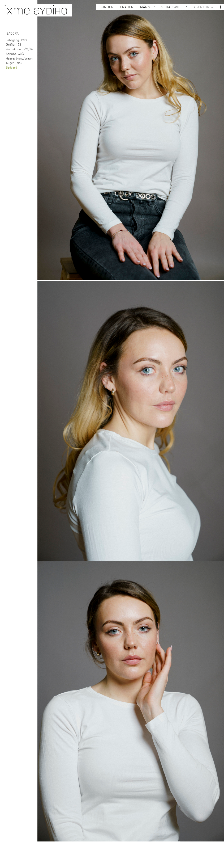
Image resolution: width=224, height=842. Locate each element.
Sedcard (11, 67)
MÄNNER (147, 7)
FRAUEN (127, 7)
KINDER (107, 7)
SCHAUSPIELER (174, 7)
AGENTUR (203, 7)
